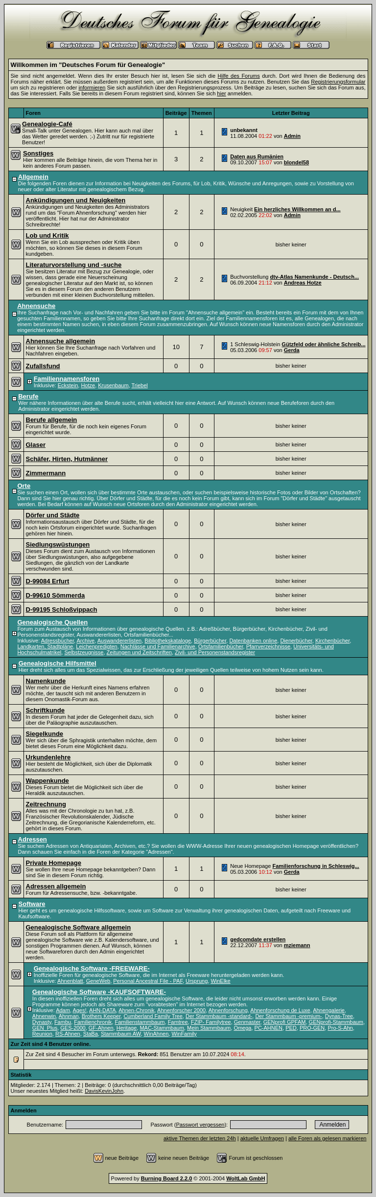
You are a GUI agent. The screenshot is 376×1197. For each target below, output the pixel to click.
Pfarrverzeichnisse (268, 646)
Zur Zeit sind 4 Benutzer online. (51, 1044)
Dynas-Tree (339, 1016)
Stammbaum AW (121, 1034)
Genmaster (247, 1022)
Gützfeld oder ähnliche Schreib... (323, 344)
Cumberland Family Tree (152, 1016)
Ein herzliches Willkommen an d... (297, 209)
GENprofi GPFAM (284, 1022)
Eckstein (68, 385)
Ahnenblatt (70, 981)
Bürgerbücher (210, 640)
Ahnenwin (44, 1016)
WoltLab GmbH (245, 1178)
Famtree (178, 1022)
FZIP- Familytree (211, 1022)
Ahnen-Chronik (136, 1010)
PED (291, 1028)
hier (221, 93)
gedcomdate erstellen (257, 939)
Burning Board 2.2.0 (166, 1178)
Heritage (127, 1028)
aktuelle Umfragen (262, 1138)
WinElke (220, 981)
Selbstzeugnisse (83, 652)
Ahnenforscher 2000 (181, 1010)
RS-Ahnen (67, 1034)
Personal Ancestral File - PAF (148, 981)
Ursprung (197, 981)
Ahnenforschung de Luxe (280, 1010)
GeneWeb (98, 981)
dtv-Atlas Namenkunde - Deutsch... (314, 277)
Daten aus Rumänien (256, 156)
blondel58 (296, 162)
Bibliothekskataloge (167, 640)
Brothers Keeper (101, 1016)
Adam (63, 1010)
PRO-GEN (312, 1028)
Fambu (62, 1022)
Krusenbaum (113, 385)
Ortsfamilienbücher (220, 646)
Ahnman (69, 1016)
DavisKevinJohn (104, 1091)
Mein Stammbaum (209, 1028)
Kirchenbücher (332, 640)
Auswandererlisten (119, 640)
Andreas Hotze (303, 283)
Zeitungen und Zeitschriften (139, 652)
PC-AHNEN (268, 1028)
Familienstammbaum (139, 1022)
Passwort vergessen (200, 1125)
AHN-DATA (102, 1010)
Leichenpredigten (96, 646)
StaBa (90, 1034)
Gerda (292, 350)
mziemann (297, 945)
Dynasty (41, 1022)
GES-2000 (72, 1028)
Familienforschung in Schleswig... (315, 866)
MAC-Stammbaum (162, 1028)
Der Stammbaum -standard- (219, 1016)
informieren (91, 87)
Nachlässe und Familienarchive (157, 646)
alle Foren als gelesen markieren (327, 1138)
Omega (242, 1028)
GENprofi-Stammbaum (336, 1022)
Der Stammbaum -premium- (288, 1016)
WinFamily (183, 1034)
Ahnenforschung (228, 1010)
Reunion (42, 1034)
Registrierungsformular (338, 82)
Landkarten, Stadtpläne (45, 646)
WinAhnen (156, 1034)
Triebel (140, 385)
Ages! (79, 1010)
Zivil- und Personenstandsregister (215, 652)
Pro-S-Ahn (340, 1028)
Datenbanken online (253, 640)
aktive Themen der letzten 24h (200, 1138)
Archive (85, 640)
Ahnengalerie (329, 1010)
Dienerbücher (296, 640)
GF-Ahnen (101, 1028)
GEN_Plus (44, 1028)
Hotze (88, 385)
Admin (292, 136)
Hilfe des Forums (239, 76)
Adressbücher (57, 640)
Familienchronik (93, 1022)
